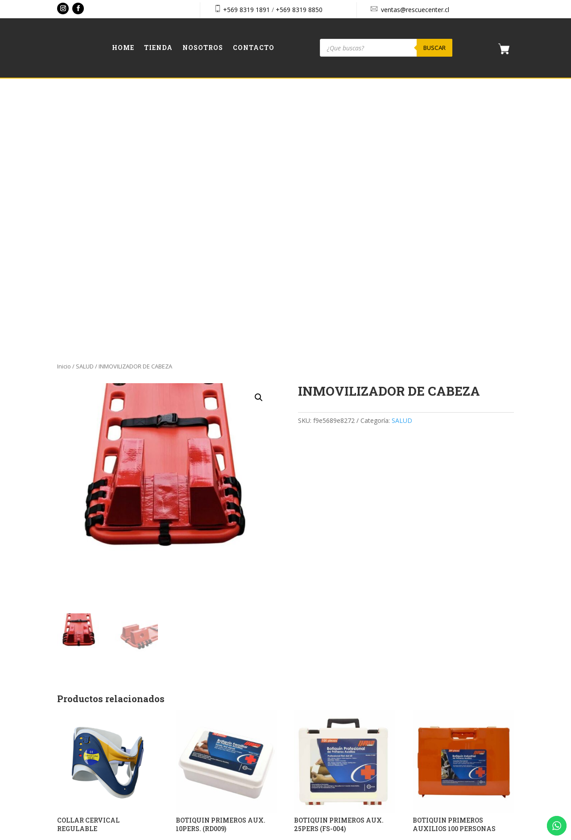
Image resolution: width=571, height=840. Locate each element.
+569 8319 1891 (246, 9)
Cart (423, 705)
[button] (259, 137)
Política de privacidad (446, 763)
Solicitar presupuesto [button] (96, 591)
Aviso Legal (433, 743)
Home (123, 48)
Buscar (434, 48)
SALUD (85, 106)
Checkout (430, 724)
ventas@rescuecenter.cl (415, 9)
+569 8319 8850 (299, 9)
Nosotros (202, 48)
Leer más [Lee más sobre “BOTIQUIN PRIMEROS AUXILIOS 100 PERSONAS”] (434, 591)
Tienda (158, 48)
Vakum (339, 834)
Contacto (253, 48)
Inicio (64, 106)
